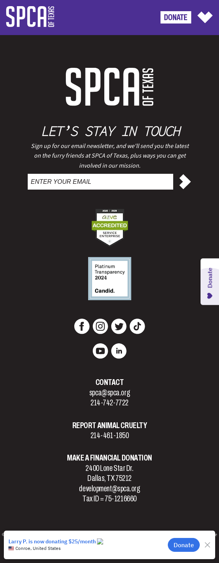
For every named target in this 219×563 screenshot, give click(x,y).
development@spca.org (109, 488)
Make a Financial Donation (109, 457)
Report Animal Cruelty (109, 425)
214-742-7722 (109, 402)
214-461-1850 (109, 435)
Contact (109, 382)
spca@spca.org (109, 392)
